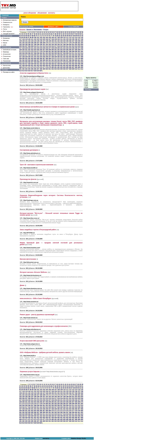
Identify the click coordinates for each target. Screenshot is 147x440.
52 (63, 34)
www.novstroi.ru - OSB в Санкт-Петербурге (35, 298)
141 (26, 41)
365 (38, 58)
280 (47, 51)
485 (67, 67)
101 (38, 37)
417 (61, 62)
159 (79, 41)
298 (35, 53)
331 (67, 55)
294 (23, 53)
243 (67, 48)
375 (67, 58)
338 (23, 57)
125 (44, 39)
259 (49, 50)
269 (79, 50)
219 (61, 46)
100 (35, 37)
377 (73, 58)
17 (55, 32)
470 (23, 67)
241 (61, 48)
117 (20, 39)
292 (82, 51)
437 (55, 64)
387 (38, 60)
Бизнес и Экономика (34, 29)
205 (20, 46)
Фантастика (6, 65)
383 (26, 60)
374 (64, 58)
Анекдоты (6, 24)
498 (41, 69)
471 (26, 67)
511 (79, 69)
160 (82, 41)
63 (22, 36)
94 (22, 37)
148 (47, 41)
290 (76, 51)
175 (61, 43)
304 (52, 53)
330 (64, 55)
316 (23, 55)
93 (20, 37)
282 (52, 51)
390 (47, 60)
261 (55, 50)
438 (58, 64)
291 (79, 51)
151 (55, 41)
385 (32, 60)
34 (26, 34)
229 (26, 48)
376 (70, 58)
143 (32, 41)
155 (67, 41)
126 (47, 39)
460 (58, 65)
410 (41, 62)
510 (76, 69)
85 (68, 36)
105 (49, 37)
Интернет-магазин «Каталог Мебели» (33, 272)
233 (38, 48)
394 (58, 60)
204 (82, 44)
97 (28, 37)
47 (53, 34)
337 (20, 57)
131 (61, 39)
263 (61, 50)
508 (70, 69)
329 (61, 55)
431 (38, 64)
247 (79, 48)
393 (55, 60)
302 (47, 53)
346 (47, 57)
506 (64, 69)
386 (35, 60)
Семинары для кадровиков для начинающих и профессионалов (44, 326)
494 (29, 69)
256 (41, 50)
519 (38, 71)
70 (36, 36)
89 (76, 36)
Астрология (6, 54)
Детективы (6, 67)
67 (30, 36)
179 (73, 43)
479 (49, 67)
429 (32, 64)
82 (61, 36)
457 (49, 65)
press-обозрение (30, 13)
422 (76, 62)
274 (29, 51)
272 (23, 51)
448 (23, 65)
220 (64, 46)
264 (64, 50)
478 (47, 67)
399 (73, 60)
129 (55, 39)
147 (44, 41)
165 (32, 43)
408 (35, 62)
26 (74, 32)
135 (73, 39)
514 (23, 71)
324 (47, 55)
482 (58, 67)
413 (49, 62)
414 (52, 62)
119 (26, 39)
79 (55, 36)
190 (41, 44)
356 (76, 57)
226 (82, 46)
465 (73, 65)
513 (20, 71)
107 (55, 37)
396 (64, 60)
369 (49, 58)
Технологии (6, 61)
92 (82, 36)
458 (52, 65)
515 (26, 71)
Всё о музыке (7, 31)
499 (44, 69)
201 (73, 44)
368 (47, 58)
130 (58, 39)
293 (20, 53)
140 (23, 41)
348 (52, 57)
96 (26, 37)
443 (73, 64)
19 (59, 32)
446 (82, 64)
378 (76, 58)
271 (20, 51)
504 (58, 69)
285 (61, 51)
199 (67, 44)
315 (20, 55)
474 (35, 67)
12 (44, 32)
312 (76, 53)
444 (76, 64)
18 (57, 32)
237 (49, 48)
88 (74, 36)
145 (38, 41)
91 (80, 36)
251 (26, 50)
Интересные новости (9, 20)
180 (76, 43)
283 (55, 51)
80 (57, 36)
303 (49, 53)
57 (74, 34)
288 (70, 51)
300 (41, 53)
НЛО (4, 45)
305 (55, 53)
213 (44, 46)
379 (79, 58)
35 (28, 34)
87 (72, 36)
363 (32, 58)
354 (70, 57)
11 (42, 32)
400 (76, 60)
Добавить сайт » (53, 26)
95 (24, 37)
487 (73, 67)
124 (41, 39)
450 (29, 65)
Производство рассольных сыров (32, 89)
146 (41, 41)
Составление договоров (29, 150)
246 (76, 48)
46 (51, 34)
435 (49, 64)
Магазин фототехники (28, 259)
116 (82, 37)
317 (26, 55)
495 (32, 69)
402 (82, 60)
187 (32, 44)
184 (23, 44)
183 (20, 44)
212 (41, 46)
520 (40, 71)
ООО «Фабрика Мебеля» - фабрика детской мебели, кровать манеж (45, 352)
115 (79, 37)
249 (20, 50)
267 (73, 50)
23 (67, 32)
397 (67, 60)
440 (64, 64)
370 (52, 58)
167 (38, 43)
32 (22, 34)
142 (29, 41)
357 (79, 57)
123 (38, 39)
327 (55, 55)
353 (67, 57)
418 (64, 62)
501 (49, 69)
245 (73, 48)
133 (67, 39)
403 (20, 62)
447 (20, 65)
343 (38, 57)
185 (26, 44)
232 (35, 48)
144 (35, 41)
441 (67, 64)
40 (39, 34)
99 (32, 37)
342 (35, 57)
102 (41, 37)
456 (47, 65)
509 (73, 69)
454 (41, 65)
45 (49, 34)
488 (76, 67)
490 (82, 67)
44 (47, 34)
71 (39, 36)
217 (55, 46)
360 (23, 58)
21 (63, 32)
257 (44, 50)
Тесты (5, 29)
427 (26, 64)
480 (52, 67)
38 (34, 34)
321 (38, 55)
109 (61, 37)
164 (29, 43)
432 (41, 64)
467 (79, 65)
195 (55, 44)
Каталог (22, 29)
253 (32, 50)
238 (52, 48)
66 (28, 36)
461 (61, 65)
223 (73, 46)
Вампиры (6, 52)
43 (45, 34)
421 (73, 62)
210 (35, 46)
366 (41, 58)
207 (26, 46)
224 (76, 46)
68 (32, 36)
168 (41, 43)
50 (59, 34)
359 (20, 58)
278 (41, 51)
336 (82, 55)
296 (29, 53)
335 (79, 55)
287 (67, 51)
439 (61, 64)
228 (23, 48)
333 (73, 55)
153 (61, 41)
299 (38, 53)
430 (35, 64)
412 (47, 62)
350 (58, 57)
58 (76, 34)
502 (52, 69)
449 (26, 65)
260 (52, 50)
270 (82, 50)
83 (63, 36)
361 (26, 58)
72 (41, 36)
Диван (22, 285)
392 (52, 60)
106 (52, 37)
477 (44, 67)
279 (44, 51)
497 (38, 69)
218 (58, 46)
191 (44, 44)
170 (47, 43)
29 (80, 32)
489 (79, 67)
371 (55, 58)
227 (20, 48)
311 (73, 53)
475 (38, 67)
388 (41, 60)
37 (32, 34)
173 (55, 43)
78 (53, 36)
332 (70, 55)
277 (38, 51)
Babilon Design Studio (78, 438)
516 (29, 71)
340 (29, 57)
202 (76, 44)
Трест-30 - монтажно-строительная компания (36, 165)
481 (55, 67)
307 (61, 53)
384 (29, 60)
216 (52, 46)
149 (49, 41)
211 (38, 46)
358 (82, 57)
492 (23, 69)
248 (82, 48)
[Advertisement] (91, 38)
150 (52, 41)
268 (76, 50)
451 (32, 65)
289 (73, 51)
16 (53, 32)
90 (78, 36)
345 (44, 57)
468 (82, 65)
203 (79, 44)
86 (70, 36)
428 (29, 64)
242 (64, 48)
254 (35, 50)
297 (32, 53)
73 (43, 36)
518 (35, 71)
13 (46, 32)
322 (41, 55)
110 (64, 37)
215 (49, 46)
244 (70, 48)
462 (64, 65)
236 (47, 48)
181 (79, 43)
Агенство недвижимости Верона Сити (34, 73)
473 (32, 67)
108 (58, 37)
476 (41, 67)
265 (67, 50)
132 (64, 39)
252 (29, 50)
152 (58, 41)
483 (61, 67)
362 (29, 58)
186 (29, 44)
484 (64, 67)
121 (32, 39)
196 (58, 44)
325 (49, 55)
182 (82, 43)
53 (66, 34)
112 (70, 37)
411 (44, 62)
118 (23, 39)
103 (44, 37)
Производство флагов (28, 179)
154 (64, 41)
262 (58, 50)
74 (45, 36)
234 (41, 48)
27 (76, 32)
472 (29, 67)
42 (43, 34)
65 (26, 36)
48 (55, 34)
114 (76, 37)
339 (26, 57)
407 (32, 62)
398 (70, 60)
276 (35, 51)
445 (79, 64)
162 (23, 43)
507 (67, 69)
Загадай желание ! (9, 33)
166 (35, 43)
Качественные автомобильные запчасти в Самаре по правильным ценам (47, 107)
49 (57, 34)
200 (70, 44)
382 (23, 60)
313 (79, 53)
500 (47, 69)
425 (20, 64)
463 (67, 65)
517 (32, 71)
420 (70, 62)
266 (70, 50)
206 (23, 46)
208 (29, 46)
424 (82, 62)
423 (79, 62)
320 (35, 55)
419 (67, 62)
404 (23, 62)
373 (61, 58)
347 (49, 57)
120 (29, 39)
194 (52, 44)
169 (44, 43)
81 (59, 36)
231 (32, 48)
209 (32, 46)
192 (47, 44)
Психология (7, 56)
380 (82, 58)
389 (44, 60)
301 (44, 53)
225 (79, 46)
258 (47, 50)
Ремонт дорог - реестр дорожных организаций (37, 314)
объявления (42, 13)
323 (44, 55)
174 (58, 43)
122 (35, 39)
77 (51, 36)
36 (30, 34)
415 (55, 62)
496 (35, 69)
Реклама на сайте (8, 72)
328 (58, 55)
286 (64, 51)
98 (30, 37)
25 (72, 32)
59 (78, 34)
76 (49, 36)
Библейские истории (9, 49)
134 (70, 39)
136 (76, 39)
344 (41, 57)
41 (41, 34)
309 (67, 53)
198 (64, 44)
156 (70, 41)
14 (48, 32)
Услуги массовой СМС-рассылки (32, 341)
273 (26, 51)
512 (82, 69)
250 (23, 50)
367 (44, 58)
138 (82, 39)
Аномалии (6, 38)
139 (20, 41)
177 (67, 43)
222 (70, 46)
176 (64, 43)
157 (73, 41)
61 (82, 34)
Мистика (5, 40)
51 (61, 34)
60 (80, 34)
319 (32, 55)
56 (72, 34)
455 (44, 65)
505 (61, 69)
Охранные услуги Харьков (30, 371)
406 (29, 62)
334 (76, 55)
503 (55, 69)
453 (38, 65)
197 (61, 44)
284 (58, 51)
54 (68, 34)
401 (79, 60)
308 (64, 53)
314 (82, 53)
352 (64, 57)
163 (26, 43)
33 (24, 34)
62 (20, 36)
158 (76, 41)
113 (73, 37)
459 (55, 65)
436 (52, 64)
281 (49, 51)
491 (20, 69)
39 (36, 34)
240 (58, 48)
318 (29, 55)
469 (20, 67)
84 (66, 36)
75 (47, 36)
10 (40, 32)
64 (24, 36)
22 (65, 32)
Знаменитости (7, 22)
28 (78, 32)
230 (29, 48)
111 (67, 37)
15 (51, 32)
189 (38, 44)
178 (70, 43)
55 (70, 34)
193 (49, 44)
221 (67, 46)
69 (34, 36)
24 (70, 32)
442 (70, 64)
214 (47, 46)
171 (49, 43)
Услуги (45, 29)
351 (61, 57)
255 (38, 50)
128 (52, 39)
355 (73, 57)
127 (49, 39)
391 (49, 60)
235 (44, 48)
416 (58, 62)
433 (44, 64)
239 (55, 48)
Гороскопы (6, 27)
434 (47, 64)
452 (35, 65)
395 (61, 60)
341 (32, 57)
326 (52, 55)
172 (52, 43)
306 (58, 53)
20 (61, 32)
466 (76, 65)
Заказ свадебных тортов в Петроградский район (38, 229)
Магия (5, 42)
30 (82, 32)
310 (70, 53)
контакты (51, 13)
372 (58, 58)
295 (26, 53)
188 (35, 44)
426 (23, 64)
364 (35, 58)
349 (55, 57)
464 (70, 65)
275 (32, 51)
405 (26, 62)
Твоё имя (6, 58)
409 (38, 62)
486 (70, 67)
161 (20, 43)
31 (20, 34)
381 (20, 60)
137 (79, 39)
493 (26, 69)
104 (47, 37)
